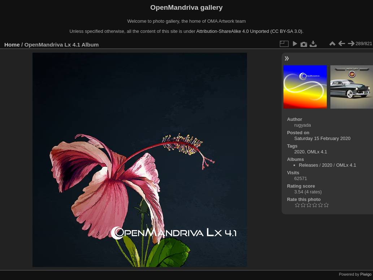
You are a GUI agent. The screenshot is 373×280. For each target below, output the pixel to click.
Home (12, 44)
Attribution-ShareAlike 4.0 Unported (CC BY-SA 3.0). (250, 31)
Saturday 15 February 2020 (322, 138)
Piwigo (366, 274)
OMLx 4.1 (317, 151)
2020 (299, 151)
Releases (308, 165)
